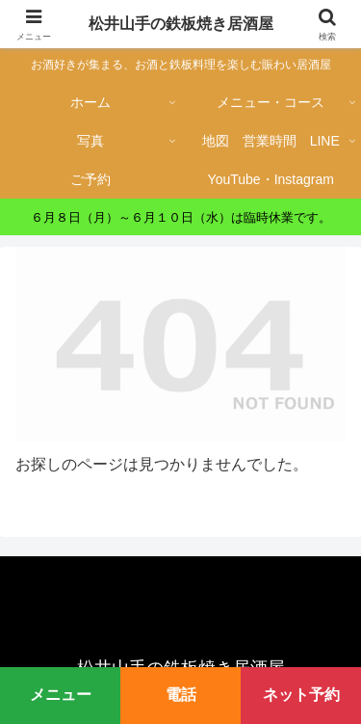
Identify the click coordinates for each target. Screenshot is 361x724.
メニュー (60, 694)
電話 (181, 694)
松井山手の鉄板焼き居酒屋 (181, 23)
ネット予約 (301, 694)
